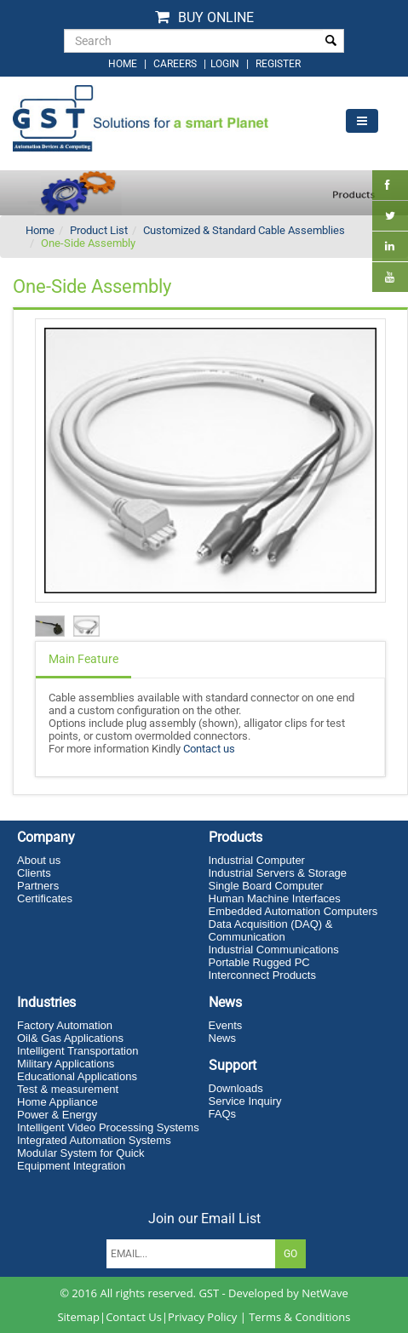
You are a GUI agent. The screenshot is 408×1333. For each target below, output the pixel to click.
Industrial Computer (257, 860)
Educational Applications (77, 1076)
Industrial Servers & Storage (278, 873)
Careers (175, 64)
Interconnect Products (262, 975)
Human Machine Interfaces (275, 898)
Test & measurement (67, 1089)
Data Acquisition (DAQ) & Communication (271, 930)
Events (226, 1025)
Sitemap (78, 1316)
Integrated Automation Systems (94, 1140)
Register (278, 64)
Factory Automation (64, 1025)
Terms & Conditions (299, 1316)
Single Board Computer (266, 885)
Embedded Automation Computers (293, 911)
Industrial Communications (274, 949)
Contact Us (134, 1316)
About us (38, 860)
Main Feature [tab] (83, 659)
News (223, 1038)
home (122, 64)
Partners (38, 885)
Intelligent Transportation (77, 1050)
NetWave (325, 1293)
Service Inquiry (245, 1101)
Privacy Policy (202, 1316)
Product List (99, 230)
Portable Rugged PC (259, 962)
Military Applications (65, 1063)
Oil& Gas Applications (70, 1038)
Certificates (44, 898)
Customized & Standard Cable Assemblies (244, 230)
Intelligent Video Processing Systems (108, 1127)
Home (40, 230)
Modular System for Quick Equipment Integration (81, 1159)
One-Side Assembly (88, 243)
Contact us (209, 748)
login (226, 64)
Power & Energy (57, 1114)
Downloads (236, 1088)
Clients (34, 873)
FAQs (223, 1113)
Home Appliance (57, 1102)
